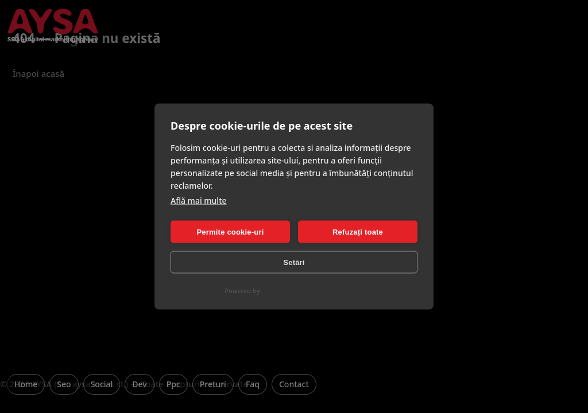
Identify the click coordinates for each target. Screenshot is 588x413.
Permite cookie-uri (230, 231)
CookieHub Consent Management (312, 290)
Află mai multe (199, 200)
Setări (293, 262)
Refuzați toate (357, 231)
